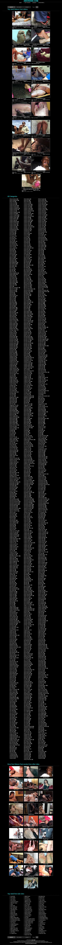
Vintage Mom (13, 738)
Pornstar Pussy (14, 623)
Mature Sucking (14, 571)
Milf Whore (12, 586)
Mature (19, 28)
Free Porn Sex (27, 933)
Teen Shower (41, 719)
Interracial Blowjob (29, 499)
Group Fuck (13, 466)
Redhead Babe (27, 644)
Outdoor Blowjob (42, 606)
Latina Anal (27, 518)
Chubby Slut (41, 365)
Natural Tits (27, 599)
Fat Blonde (27, 430)
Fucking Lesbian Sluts (15, 918)
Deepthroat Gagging (29, 397)
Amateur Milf (27, 217)
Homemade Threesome (43, 484)
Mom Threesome (28, 590)
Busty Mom (41, 353)
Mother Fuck (13, 595)
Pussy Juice (13, 637)
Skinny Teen (27, 677)
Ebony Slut (41, 422)
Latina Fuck (27, 521)
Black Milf (13, 306)
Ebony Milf (27, 419)
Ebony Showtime (42, 913)
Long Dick (26, 553)
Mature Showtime (28, 928)
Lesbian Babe (27, 530)
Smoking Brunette (28, 682)
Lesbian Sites (27, 924)
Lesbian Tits (41, 548)
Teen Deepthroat (42, 709)
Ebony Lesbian (28, 418)
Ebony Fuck (41, 414)
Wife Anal (12, 746)
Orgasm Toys (41, 604)
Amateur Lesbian (14, 217)
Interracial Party (13, 507)
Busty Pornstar (13, 355)
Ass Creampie (13, 254)
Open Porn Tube (28, 934)
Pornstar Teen (13, 624)
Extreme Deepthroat (29, 426)
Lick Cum (12, 550)
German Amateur (14, 450)
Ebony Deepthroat (28, 413)
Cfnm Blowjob (27, 356)
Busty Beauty (41, 349)
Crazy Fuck (13, 384)
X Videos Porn (13, 933)
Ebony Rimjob (27, 422)
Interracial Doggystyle (29, 501)
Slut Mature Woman (14, 930)
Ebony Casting (42, 410)
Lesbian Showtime (14, 924)
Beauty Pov (41, 274)
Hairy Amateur (13, 467)
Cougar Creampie (28, 378)
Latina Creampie (42, 520)
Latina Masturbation (43, 522)
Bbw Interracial (13, 263)
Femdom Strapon (42, 437)
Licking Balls (27, 550)
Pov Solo (26, 628)
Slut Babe (27, 678)
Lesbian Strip (27, 546)
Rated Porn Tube (42, 907)
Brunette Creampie (28, 339)
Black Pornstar (13, 308)
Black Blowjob (42, 300)
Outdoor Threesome (14, 610)
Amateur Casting (28, 205)
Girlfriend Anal (27, 456)
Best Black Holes (42, 909)
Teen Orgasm (13, 717)
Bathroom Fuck (28, 259)
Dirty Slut (40, 402)
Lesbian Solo (13, 545)
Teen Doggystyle (28, 710)
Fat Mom (12, 434)
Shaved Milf (27, 667)
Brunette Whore (13, 347)
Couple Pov (27, 382)
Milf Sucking (41, 583)
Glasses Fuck (13, 460)
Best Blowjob (13, 277)
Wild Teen (12, 751)
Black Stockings (14, 312)
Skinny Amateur (28, 670)
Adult (11, 904)
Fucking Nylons (42, 920)
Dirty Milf (26, 402)
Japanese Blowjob (14, 509)
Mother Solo (27, 596)
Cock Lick (12, 374)
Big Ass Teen (13, 285)
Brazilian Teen (27, 333)
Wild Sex (26, 750)
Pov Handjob (41, 626)
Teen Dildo (12, 710)
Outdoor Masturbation (29, 608)
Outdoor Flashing (14, 607)
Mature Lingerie (13, 566)
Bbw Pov (12, 267)
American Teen (42, 230)
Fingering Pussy (14, 440)
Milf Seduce (13, 582)
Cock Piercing (27, 374)
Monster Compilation (29, 591)
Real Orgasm (13, 643)
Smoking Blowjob (14, 682)
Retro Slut (12, 653)
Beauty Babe (27, 271)
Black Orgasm (13, 307)
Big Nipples (27, 292)
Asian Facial (27, 245)
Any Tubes (41, 904)
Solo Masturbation (42, 685)
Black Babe (41, 299)
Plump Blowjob (42, 616)
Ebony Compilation (43, 411)
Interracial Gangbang (43, 503)
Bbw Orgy (26, 266)
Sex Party (12, 660)
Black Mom (27, 306)
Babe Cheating (13, 258)
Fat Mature (27, 433)
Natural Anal (41, 596)
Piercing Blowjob (42, 615)
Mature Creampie (42, 559)
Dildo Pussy (27, 398)
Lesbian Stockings (42, 545)
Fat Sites (26, 917)
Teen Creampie (42, 707)
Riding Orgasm (42, 656)
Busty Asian (13, 349)
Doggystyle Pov (28, 405)
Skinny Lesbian (28, 674)
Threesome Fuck (14, 727)
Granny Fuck (13, 464)
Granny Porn (13, 921)
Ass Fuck (41, 254)
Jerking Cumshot (28, 512)
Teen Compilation (28, 707)
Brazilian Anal (13, 332)
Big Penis (41, 292)
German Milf (13, 452)
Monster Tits (41, 592)
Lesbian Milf (27, 538)
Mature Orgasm (13, 567)
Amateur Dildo (41, 210)
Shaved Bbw (13, 663)
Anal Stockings (42, 237)
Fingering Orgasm (42, 439)
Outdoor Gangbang (43, 607)
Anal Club (26, 232)
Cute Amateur (41, 392)
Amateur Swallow (14, 225)
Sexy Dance (41, 660)
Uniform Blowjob (14, 733)
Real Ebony (41, 641)
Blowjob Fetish (13, 328)
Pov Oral (26, 627)
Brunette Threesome (43, 345)
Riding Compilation (14, 655)
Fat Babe (12, 430)
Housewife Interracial (29, 492)
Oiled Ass (41, 600)
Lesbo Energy (41, 924)
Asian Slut (41, 251)
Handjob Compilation (43, 474)
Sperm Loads (13, 690)
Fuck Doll (40, 447)
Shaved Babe (42, 661)
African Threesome (42, 201)
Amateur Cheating (14, 207)
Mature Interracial (14, 565)
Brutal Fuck (41, 347)
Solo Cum (41, 684)
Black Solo (13, 311)
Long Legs (41, 553)
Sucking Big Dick (14, 697)
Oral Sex (12, 604)
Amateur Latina (42, 216)
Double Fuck (27, 406)
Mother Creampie (42, 594)
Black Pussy (13, 310)
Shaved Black (42, 663)
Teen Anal (41, 702)
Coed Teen (12, 376)
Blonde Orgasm (13, 324)
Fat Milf (40, 433)
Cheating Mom (27, 359)
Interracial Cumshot (43, 500)
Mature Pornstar (42, 567)
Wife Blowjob (27, 746)
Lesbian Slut (41, 544)
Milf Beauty (41, 573)
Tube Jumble (41, 900)
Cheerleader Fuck (42, 360)
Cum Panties (27, 389)
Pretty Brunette (42, 629)
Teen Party (12, 718)
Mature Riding (27, 569)
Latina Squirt (41, 526)
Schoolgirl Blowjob (28, 657)
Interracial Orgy (42, 505)
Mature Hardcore (42, 563)
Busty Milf (27, 353)
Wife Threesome (42, 746)
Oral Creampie (42, 602)
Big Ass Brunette (28, 281)
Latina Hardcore (14, 522)
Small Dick (27, 680)
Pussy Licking (27, 637)
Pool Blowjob (27, 618)
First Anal (26, 440)
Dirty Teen (12, 403)
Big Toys (26, 296)
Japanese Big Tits (42, 508)
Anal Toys (12, 240)
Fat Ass (40, 429)
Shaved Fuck (27, 665)
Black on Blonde (28, 316)
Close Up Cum (42, 370)
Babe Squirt (13, 259)
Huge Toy (12, 497)
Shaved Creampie (14, 665)
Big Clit (12, 286)
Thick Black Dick (42, 725)
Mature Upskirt (13, 573)
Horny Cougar (41, 487)
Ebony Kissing (13, 418)
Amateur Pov (41, 220)
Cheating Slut (41, 359)
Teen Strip (26, 722)
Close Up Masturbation (43, 372)
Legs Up (26, 529)
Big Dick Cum (13, 291)
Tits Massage (27, 731)
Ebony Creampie (14, 413)
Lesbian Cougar (14, 533)
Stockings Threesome (43, 693)
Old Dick (12, 602)
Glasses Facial (42, 459)
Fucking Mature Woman (29, 920)
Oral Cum (12, 603)
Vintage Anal (13, 734)
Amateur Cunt (13, 210)
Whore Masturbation (14, 744)
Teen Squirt (41, 721)
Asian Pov (41, 250)
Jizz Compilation (42, 512)
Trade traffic (33, 939)
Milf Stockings (13, 583)
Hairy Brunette (13, 470)
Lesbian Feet (27, 534)
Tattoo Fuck (27, 701)
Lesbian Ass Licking (14, 530)
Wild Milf (40, 748)
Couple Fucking (28, 381)
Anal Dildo (41, 233)
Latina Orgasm (42, 524)
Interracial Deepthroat (15, 501)
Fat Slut (40, 434)
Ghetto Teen (41, 455)
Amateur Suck (42, 224)
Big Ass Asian (13, 279)
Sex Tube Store (27, 908)
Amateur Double (42, 212)
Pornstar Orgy (41, 622)
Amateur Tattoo (42, 225)
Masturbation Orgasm (15, 555)
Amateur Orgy (13, 220)
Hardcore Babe (28, 476)
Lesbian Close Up (28, 532)
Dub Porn (26, 897)
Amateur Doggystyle (15, 212)
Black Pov (27, 308)
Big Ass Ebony (14, 282)
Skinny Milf (12, 676)
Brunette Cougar (14, 339)
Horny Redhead (28, 491)
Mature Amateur (28, 555)
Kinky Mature (41, 516)
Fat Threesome (28, 435)
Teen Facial (13, 711)
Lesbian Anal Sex (42, 529)
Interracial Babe (42, 497)
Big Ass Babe (27, 279)
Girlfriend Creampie (14, 458)
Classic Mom (41, 368)
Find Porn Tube (42, 933)
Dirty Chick (27, 401)
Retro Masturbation (14, 652)
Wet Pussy (41, 741)
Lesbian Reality (42, 542)
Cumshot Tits (27, 392)
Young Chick (27, 755)
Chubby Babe (41, 361)
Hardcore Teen (13, 480)
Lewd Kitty (12, 896)
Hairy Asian (41, 467)
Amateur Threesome (29, 226)
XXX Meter (12, 932)
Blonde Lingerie (13, 323)
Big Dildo (12, 292)
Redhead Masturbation (15, 647)
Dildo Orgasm (13, 398)
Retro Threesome (28, 653)
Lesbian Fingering (14, 536)
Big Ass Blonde (13, 281)
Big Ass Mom (27, 283)
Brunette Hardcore (43, 340)
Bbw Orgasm (13, 266)
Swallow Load (27, 700)
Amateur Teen (13, 226)
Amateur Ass (27, 203)
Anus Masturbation (42, 240)
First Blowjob (41, 440)
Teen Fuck (27, 713)
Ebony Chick (27, 411)
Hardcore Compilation (15, 477)
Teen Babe (27, 704)
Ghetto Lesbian (14, 455)
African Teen (27, 201)
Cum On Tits (13, 389)
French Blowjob (13, 447)
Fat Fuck (26, 431)
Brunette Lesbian (14, 341)
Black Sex (27, 310)
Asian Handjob (27, 246)
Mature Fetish (13, 562)
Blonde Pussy (13, 325)
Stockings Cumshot (43, 692)
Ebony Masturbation (43, 418)
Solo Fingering (27, 685)
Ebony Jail (27, 417)
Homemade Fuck (14, 483)
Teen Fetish (27, 711)
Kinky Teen (12, 517)
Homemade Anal (42, 480)
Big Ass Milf (13, 283)
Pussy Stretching (28, 639)
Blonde (28, 191)
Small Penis (41, 680)
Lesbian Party (27, 541)
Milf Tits (40, 585)
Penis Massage (13, 612)
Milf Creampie (13, 575)
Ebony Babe (13, 409)
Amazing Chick (27, 229)
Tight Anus (12, 729)
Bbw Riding (27, 267)
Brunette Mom (41, 341)
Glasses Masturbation (29, 460)
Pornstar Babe (13, 619)
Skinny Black (27, 672)
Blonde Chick (27, 319)
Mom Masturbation (14, 589)
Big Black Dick (28, 285)
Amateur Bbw (13, 204)
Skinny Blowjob (14, 673)
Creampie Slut (13, 385)
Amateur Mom (42, 217)
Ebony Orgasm (14, 421)
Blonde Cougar (42, 319)
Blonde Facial (41, 320)
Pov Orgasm (41, 627)
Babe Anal (13, 257)
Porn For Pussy (42, 914)
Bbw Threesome (28, 270)
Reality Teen (41, 643)
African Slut (13, 201)
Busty (41, 82)
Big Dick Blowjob (28, 290)
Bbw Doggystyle (14, 262)
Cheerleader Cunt (28, 360)
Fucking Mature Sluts (43, 918)
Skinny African (13, 670)
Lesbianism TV (41, 922)
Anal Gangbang (42, 234)
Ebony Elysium (27, 912)
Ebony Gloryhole (42, 415)
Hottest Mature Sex (28, 922)
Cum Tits (26, 390)
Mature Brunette (14, 559)
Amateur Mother (14, 218)
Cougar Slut (27, 380)
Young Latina (27, 756)
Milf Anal (26, 573)
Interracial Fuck (28, 503)
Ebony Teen (41, 423)
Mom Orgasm (27, 589)
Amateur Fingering (28, 213)
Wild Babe (27, 747)
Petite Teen (27, 615)
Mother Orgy (13, 596)
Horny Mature (41, 488)
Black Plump (41, 307)
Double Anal (41, 405)
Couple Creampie (14, 381)
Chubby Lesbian (28, 364)
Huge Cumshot (42, 493)
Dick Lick (40, 397)
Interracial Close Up (14, 500)
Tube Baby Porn (13, 909)
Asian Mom (27, 249)
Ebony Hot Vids (13, 913)
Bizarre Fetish (41, 298)
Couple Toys (41, 382)
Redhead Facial (13, 645)
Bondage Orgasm (14, 329)
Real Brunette (41, 640)
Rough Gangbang (14, 657)
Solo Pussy (41, 686)
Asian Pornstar (27, 250)
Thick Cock (13, 726)
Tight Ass (26, 729)
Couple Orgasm (13, 382)
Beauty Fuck (27, 273)
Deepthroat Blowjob (29, 396)
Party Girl (26, 611)
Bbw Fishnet (27, 262)
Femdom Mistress (28, 437)
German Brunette (28, 451)
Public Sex (27, 635)
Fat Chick (12, 431)
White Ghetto (27, 742)
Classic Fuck (41, 366)
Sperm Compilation (14, 689)
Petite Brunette (27, 614)
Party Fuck (12, 611)
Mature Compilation (28, 559)
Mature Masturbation (29, 566)
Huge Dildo (13, 495)
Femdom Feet (13, 437)
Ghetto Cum (41, 454)
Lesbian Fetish (42, 534)
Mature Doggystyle (14, 561)
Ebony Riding (13, 422)
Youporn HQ (27, 903)
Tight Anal (41, 727)
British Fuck (27, 335)
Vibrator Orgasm (42, 733)
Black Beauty (27, 300)
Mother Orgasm (42, 595)
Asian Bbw (27, 242)
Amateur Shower (42, 221)
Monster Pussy (28, 592)
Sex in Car (27, 660)
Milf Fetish (27, 577)
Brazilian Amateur (42, 331)
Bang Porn (12, 916)
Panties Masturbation (29, 610)
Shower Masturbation (29, 669)
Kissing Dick (41, 517)
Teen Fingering (42, 711)
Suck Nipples (41, 694)
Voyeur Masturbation (29, 739)
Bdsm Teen (13, 271)
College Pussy (13, 377)
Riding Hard (27, 656)
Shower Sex (41, 669)
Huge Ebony (27, 495)
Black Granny (13, 304)
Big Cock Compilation (15, 287)
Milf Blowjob (27, 574)
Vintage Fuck (27, 735)
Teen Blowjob (13, 706)
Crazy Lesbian (27, 384)
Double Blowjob (13, 406)
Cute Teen (13, 396)
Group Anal (27, 464)
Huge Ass (41, 492)
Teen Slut (12, 721)
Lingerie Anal (41, 550)
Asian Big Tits (41, 242)
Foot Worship (13, 446)
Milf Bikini (12, 574)
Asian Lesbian (13, 247)
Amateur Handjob (42, 214)
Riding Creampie (28, 655)
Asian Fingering (42, 245)
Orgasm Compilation (29, 604)
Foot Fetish (41, 444)
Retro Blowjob (41, 649)
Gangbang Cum (42, 448)
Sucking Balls (27, 696)
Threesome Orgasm (29, 727)
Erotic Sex (41, 425)
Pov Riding (12, 628)
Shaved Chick (41, 664)
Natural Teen (13, 599)
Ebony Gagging (13, 415)
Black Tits (41, 314)
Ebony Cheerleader (14, 411)
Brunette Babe (13, 336)
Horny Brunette (14, 487)
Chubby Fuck (41, 362)
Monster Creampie (42, 591)
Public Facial (13, 633)
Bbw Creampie (42, 261)
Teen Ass (12, 704)
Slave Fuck (13, 678)
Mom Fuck (41, 587)
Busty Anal (41, 348)
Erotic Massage (28, 425)
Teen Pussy (13, 719)
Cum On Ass (41, 386)
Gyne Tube (26, 905)
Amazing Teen (27, 230)
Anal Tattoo (27, 238)
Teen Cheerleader (42, 706)
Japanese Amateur (28, 508)
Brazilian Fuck (41, 332)
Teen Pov (41, 718)
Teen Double (41, 710)
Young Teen (41, 758)
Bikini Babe (41, 296)
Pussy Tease (13, 640)
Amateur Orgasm (42, 218)
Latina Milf (13, 524)
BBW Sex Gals (27, 901)
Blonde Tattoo (41, 325)
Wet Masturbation (14, 741)
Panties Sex (41, 610)
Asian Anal (27, 241)
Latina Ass (41, 518)
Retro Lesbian (41, 651)
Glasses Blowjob (28, 459)
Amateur (35, 28)
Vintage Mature (28, 737)
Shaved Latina (42, 665)
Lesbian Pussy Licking (29, 542)
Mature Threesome (28, 571)
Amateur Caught (42, 205)
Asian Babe (13, 242)
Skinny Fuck (41, 673)
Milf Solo (26, 582)
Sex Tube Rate (13, 908)
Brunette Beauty (28, 336)
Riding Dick (41, 655)
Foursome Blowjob (28, 446)
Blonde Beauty (27, 318)
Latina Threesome (28, 528)
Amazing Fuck (41, 229)
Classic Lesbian (28, 368)
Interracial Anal (28, 497)
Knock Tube (41, 905)
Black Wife (13, 316)
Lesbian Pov (13, 542)
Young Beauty (13, 754)
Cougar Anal (13, 378)
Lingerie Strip (27, 552)
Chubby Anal (27, 361)
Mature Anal (41, 555)
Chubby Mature (42, 364)
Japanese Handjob (42, 509)
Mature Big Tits (14, 558)
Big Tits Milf (13, 296)
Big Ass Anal (41, 278)
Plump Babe (27, 616)
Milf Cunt (26, 575)
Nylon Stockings (14, 600)
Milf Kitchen (13, 579)
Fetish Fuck (27, 438)
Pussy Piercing (13, 639)
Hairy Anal (27, 467)
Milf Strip (26, 583)
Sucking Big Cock (43, 696)
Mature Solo (13, 570)
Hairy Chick (27, 470)
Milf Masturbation (28, 579)
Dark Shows (41, 910)
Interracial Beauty (14, 499)
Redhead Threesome (43, 648)
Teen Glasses (13, 714)
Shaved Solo (13, 668)
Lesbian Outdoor (14, 541)
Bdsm (16, 155)
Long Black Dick (14, 553)
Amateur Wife (27, 228)
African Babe (27, 199)
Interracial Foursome (14, 503)
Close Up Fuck (27, 372)
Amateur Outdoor (28, 220)
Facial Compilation (14, 427)
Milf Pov (40, 581)
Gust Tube (12, 905)
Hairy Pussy (13, 474)
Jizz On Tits (27, 513)
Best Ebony (27, 277)
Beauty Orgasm (13, 274)
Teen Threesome (42, 723)
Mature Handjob (28, 563)
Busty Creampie (42, 351)
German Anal (27, 450)
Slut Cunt (40, 678)
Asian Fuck (13, 246)
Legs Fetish (41, 528)
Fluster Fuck (41, 897)
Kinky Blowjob (42, 514)
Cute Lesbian (27, 394)
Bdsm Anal (41, 270)
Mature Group (13, 563)
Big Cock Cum (28, 287)
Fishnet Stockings (28, 444)
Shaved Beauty (28, 663)
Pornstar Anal (42, 618)
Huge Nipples (13, 496)
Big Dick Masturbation (43, 291)
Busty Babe (27, 349)
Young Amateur (42, 751)
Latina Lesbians (28, 522)
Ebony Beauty (42, 409)
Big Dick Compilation (43, 290)
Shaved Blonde (13, 664)
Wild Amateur (13, 747)
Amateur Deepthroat (29, 210)
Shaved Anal (27, 661)
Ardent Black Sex (28, 909)
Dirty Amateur (13, 400)
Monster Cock (13, 591)
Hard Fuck (41, 475)
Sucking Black (28, 697)
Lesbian (19, 46)
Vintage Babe (27, 734)
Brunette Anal (42, 335)
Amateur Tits (41, 226)
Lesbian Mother (13, 540)
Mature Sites (41, 928)
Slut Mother (13, 680)
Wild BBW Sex (27, 930)
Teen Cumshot (13, 709)
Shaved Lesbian (14, 667)
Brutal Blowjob (27, 347)
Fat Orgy (26, 434)
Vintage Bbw (41, 734)
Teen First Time (13, 713)
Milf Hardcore (41, 578)
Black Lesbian (27, 304)
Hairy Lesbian (41, 471)
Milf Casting (41, 574)
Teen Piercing (27, 718)
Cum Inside (27, 386)
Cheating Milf (13, 359)
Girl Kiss (12, 456)
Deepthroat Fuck (14, 397)
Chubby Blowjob (28, 362)
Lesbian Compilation (43, 532)
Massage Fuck (13, 554)
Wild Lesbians (27, 748)
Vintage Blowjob (14, 735)
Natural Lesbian (28, 598)
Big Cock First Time (43, 287)
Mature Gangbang (42, 562)
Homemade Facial (28, 481)
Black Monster (42, 306)
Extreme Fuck (41, 426)
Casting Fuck (13, 356)
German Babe (41, 450)
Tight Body (41, 729)
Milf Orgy (12, 581)
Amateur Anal (13, 203)
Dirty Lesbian (13, 402)
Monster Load (13, 592)
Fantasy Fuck (41, 427)
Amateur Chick (28, 207)
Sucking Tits (13, 700)
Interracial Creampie (29, 500)
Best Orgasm (27, 278)
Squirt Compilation (42, 690)
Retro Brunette (13, 651)
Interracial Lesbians (29, 504)
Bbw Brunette (27, 261)
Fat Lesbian (13, 433)
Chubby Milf (13, 365)
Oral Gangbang (42, 603)
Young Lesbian (42, 756)
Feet (21, 82)
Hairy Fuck (13, 471)
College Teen (27, 377)
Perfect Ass (27, 612)
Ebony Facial (42, 413)
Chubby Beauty (13, 362)
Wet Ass (40, 739)
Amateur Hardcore (14, 216)
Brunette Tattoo (13, 345)
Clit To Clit (26, 369)
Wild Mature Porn (42, 930)
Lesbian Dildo (27, 533)
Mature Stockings (42, 570)
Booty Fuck (13, 331)
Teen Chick (13, 707)
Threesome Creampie (43, 726)
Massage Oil (27, 554)
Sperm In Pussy (42, 689)
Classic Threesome (14, 369)
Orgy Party (12, 606)
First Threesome (42, 442)
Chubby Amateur (14, 361)
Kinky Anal (27, 514)
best (20, 2)
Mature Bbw (27, 557)
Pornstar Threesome (29, 624)
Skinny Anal (41, 670)
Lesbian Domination (43, 533)
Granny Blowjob (42, 463)
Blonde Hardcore (28, 322)
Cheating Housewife (29, 357)
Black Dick (27, 303)
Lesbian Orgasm (28, 540)
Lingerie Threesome (43, 552)
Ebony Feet (13, 414)
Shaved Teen (27, 668)
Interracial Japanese (14, 504)
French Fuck (27, 447)
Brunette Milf (27, 341)
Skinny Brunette (28, 673)
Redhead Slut (13, 648)
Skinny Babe (13, 672)
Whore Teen (27, 744)
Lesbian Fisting (28, 536)
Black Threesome (28, 314)
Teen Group (27, 714)
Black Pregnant (42, 308)
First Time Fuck (28, 443)
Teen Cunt (27, 709)
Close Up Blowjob (14, 370)
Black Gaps (12, 910)
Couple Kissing (42, 381)
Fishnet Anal (41, 443)
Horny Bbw (27, 485)
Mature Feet (41, 561)
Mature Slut (41, 569)
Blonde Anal (41, 316)
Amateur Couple (42, 208)
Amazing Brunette (14, 229)
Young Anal (13, 752)
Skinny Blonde (42, 672)
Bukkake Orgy (13, 348)
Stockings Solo (27, 693)
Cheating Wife (13, 360)
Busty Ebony (13, 352)
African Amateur (14, 199)
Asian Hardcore (42, 246)
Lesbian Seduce (14, 544)
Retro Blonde (27, 649)
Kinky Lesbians (28, 516)
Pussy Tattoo (41, 639)
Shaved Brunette (28, 664)
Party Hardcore (42, 611)
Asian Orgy (13, 250)
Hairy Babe (13, 468)
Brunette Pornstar (28, 343)
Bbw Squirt (12, 269)
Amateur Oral (27, 218)
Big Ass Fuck (27, 282)
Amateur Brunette (14, 205)
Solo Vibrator (41, 688)
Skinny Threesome (42, 677)
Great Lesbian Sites (28, 921)
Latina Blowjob (13, 520)
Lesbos (40, 925)
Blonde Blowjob (14, 319)
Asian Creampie (14, 245)
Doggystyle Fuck (14, 405)
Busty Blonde (13, 351)
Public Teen (41, 635)
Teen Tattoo (27, 723)
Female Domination (43, 435)
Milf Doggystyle (42, 575)
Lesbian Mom (41, 538)
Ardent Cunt (41, 908)
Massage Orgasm (42, 554)
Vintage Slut (27, 738)
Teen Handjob (42, 714)
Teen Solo (27, 721)
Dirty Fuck (41, 401)
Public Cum (41, 632)
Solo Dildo (12, 685)
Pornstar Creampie (14, 620)
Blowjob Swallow (28, 328)
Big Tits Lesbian (42, 295)
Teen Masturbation (43, 715)
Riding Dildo (13, 656)
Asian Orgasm (41, 249)
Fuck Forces (41, 899)
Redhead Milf (27, 647)
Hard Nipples (13, 476)
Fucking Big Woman (42, 917)
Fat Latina (41, 431)
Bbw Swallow (41, 269)
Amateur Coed (42, 207)
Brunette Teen (27, 345)
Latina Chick (27, 520)
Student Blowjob (28, 694)
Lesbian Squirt (27, 545)
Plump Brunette (13, 618)
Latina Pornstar (28, 525)
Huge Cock (27, 493)
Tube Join (12, 926)
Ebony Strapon (13, 423)
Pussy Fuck (41, 636)
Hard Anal (27, 475)
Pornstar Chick (42, 619)
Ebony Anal (41, 407)
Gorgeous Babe (42, 460)
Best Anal (26, 275)
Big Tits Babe (27, 294)
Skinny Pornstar (42, 676)
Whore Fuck (41, 743)
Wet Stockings (13, 742)
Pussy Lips (41, 637)
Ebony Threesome (14, 425)
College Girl (41, 376)
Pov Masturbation (14, 627)
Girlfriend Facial (28, 458)
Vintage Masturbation (15, 737)
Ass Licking (13, 255)
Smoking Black (42, 681)
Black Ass (27, 299)
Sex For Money (42, 659)
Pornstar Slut (27, 623)
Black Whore (41, 315)
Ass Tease (27, 255)
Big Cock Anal (27, 286)
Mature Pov (13, 569)
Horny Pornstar (13, 491)
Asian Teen (27, 253)
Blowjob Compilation (43, 327)
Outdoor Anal (27, 606)
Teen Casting (27, 706)
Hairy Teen (27, 474)
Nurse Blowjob (42, 599)
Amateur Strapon (14, 224)
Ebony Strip (27, 423)
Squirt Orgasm (13, 692)
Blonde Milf (27, 323)
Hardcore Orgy (27, 479)
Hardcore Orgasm (14, 479)
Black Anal (13, 299)
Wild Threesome (28, 751)
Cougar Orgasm (14, 380)
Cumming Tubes (42, 916)
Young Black (27, 754)
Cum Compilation (28, 385)
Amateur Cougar (28, 208)
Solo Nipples (13, 686)
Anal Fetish (13, 234)
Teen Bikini (41, 705)
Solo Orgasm (27, 686)
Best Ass (40, 275)
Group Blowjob (42, 464)
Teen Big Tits (27, 705)
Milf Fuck (41, 577)
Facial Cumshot (28, 427)
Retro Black (13, 649)
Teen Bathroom (42, 704)
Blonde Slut (27, 325)
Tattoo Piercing (27, 702)
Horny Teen (41, 491)
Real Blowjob (27, 640)
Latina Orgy (13, 525)
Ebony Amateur (28, 407)
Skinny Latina (13, 674)
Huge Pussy (27, 496)
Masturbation (22, 155)
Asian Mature (41, 247)
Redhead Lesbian (42, 645)
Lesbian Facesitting (14, 534)
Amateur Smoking (14, 222)
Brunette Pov (41, 343)
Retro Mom (41, 652)
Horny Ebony (13, 488)
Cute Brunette (41, 393)
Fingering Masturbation (29, 439)
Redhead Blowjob (42, 644)
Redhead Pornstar (42, 647)
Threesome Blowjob (29, 726)
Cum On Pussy (42, 388)
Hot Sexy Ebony (13, 914)
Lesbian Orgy (41, 540)
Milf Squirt (41, 582)
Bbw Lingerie (13, 265)
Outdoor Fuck (27, 607)
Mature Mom (41, 566)
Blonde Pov (41, 324)
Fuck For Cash (13, 448)
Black (22, 28)
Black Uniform (13, 315)
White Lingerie (42, 742)
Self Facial (12, 659)
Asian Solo (12, 253)
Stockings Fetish (14, 693)
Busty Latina (41, 352)
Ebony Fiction (41, 912)
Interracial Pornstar (28, 507)
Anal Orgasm (13, 236)
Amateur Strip (27, 224)
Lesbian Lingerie (28, 537)
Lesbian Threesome (29, 548)
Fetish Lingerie (13, 439)
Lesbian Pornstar (42, 541)
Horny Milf (12, 489)
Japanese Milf (27, 511)
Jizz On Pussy (13, 513)
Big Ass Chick (42, 281)
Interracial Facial (42, 501)
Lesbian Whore (28, 549)
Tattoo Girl (41, 701)
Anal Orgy (26, 236)
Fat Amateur (13, 429)
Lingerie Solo (13, 552)
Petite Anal (41, 612)
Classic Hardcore (14, 368)
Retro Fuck (27, 651)
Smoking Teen (27, 684)
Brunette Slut (27, 344)
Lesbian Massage (42, 537)
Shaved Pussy (42, 667)
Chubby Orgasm (28, 365)
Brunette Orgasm (14, 343)
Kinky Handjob (13, 516)
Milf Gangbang (13, 578)
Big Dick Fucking (28, 291)
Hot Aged (40, 921)
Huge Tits (41, 496)
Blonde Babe (13, 318)
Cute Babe (13, 393)
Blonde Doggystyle (28, 320)
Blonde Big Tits (42, 318)
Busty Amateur (28, 348)
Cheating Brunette (42, 356)
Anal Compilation (42, 232)
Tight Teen (27, 730)
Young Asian (27, 752)
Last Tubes (12, 899)
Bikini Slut (26, 298)
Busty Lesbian (13, 353)
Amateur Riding (28, 221)
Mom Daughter (27, 587)
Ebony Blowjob (14, 410)
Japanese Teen (42, 511)
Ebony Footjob (27, 414)
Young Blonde (41, 754)
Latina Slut (12, 526)
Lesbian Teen (13, 548)
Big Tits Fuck (27, 295)
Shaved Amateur (14, 661)
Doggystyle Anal (42, 403)
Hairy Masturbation (14, 472)
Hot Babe (12, 492)
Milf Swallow (13, 585)
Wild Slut (40, 750)
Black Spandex (27, 311)
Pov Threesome (42, 628)
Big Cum (40, 288)
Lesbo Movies (13, 925)
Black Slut (41, 310)
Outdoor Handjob (14, 608)
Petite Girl (41, 614)
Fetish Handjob (42, 438)
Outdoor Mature (42, 608)
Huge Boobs (13, 493)
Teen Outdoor (41, 717)
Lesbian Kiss (13, 537)
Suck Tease (13, 696)
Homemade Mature (43, 483)
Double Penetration (43, 406)
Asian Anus (41, 241)
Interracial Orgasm (28, 505)
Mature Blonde (27, 558)
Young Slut (12, 758)
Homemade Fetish (42, 481)
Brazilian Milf (13, 333)
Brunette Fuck (27, 340)
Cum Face (12, 386)
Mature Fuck (27, 562)
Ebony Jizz (41, 417)
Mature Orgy (27, 567)
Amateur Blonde (28, 204)
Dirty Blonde (41, 400)
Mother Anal (13, 594)
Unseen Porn (27, 916)
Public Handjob (42, 633)
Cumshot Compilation (43, 390)
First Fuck (12, 442)
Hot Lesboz (12, 922)
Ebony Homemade (14, 417)
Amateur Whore (13, 228)
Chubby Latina (13, 364)
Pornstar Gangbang (43, 620)
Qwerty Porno (27, 900)
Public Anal (27, 632)
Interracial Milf (42, 504)
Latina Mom (27, 524)
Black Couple (13, 303)
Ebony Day (12, 912)
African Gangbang (14, 200)
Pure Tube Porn (27, 907)
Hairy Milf (40, 472)
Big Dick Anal (13, 290)
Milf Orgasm (41, 579)
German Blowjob (14, 451)
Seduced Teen (41, 657)
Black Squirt (41, 311)
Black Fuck (41, 303)
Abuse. (35, 943)
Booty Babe (41, 329)
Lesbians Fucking (42, 549)
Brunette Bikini (13, 337)
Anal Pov (26, 237)
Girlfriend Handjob (42, 458)
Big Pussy (12, 294)
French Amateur (42, 446)
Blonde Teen (13, 327)
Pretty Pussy (41, 631)
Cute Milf (40, 394)
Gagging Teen (27, 448)
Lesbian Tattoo (42, 546)
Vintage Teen (41, 738)
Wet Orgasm (27, 741)
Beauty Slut (13, 275)
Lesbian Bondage (14, 532)
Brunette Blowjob (28, 337)
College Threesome (43, 377)
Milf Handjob (27, 578)
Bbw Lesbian (41, 263)
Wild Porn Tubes (42, 901)
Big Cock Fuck (13, 288)
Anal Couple (13, 233)
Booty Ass (27, 329)
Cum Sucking (41, 389)
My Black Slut (41, 896)
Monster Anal (41, 590)
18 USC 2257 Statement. (29, 943)
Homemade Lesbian (29, 483)
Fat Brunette (41, 430)
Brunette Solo (41, 344)
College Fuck (27, 376)
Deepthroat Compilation (43, 396)
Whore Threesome (42, 744)
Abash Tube (41, 903)
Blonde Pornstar (28, 324)
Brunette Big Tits (42, 336)
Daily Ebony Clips (28, 910)
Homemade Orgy (14, 484)
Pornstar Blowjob (28, 619)
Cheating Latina (42, 357)
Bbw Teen (12, 270)
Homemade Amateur (29, 480)
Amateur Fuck (42, 213)
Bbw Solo (41, 267)
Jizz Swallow (41, 513)
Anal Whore (27, 240)
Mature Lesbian (42, 565)
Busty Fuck (27, 352)
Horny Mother (41, 489)
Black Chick (41, 302)
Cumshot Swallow (14, 392)
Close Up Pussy (28, 373)
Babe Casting (41, 257)
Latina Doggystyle (14, 521)
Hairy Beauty (27, 468)
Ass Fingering (27, 254)
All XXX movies (27, 914)
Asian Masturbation (28, 247)
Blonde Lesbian (42, 322)
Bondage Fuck (42, 328)
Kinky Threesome (28, 517)
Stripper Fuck (13, 694)
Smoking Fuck (41, 682)
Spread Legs (27, 690)
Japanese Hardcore (14, 511)
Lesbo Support (27, 925)
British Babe (13, 335)
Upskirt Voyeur (27, 733)
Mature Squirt (27, 570)
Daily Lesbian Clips (14, 917)
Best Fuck (41, 277)
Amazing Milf (13, 230)
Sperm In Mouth (28, 689)
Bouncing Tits (27, 331)
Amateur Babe (42, 203)
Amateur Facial (14, 213)
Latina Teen (13, 528)
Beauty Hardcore (42, 273)
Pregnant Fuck (27, 629)
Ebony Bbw (27, 409)
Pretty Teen (13, 632)
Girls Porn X (27, 932)
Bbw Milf (40, 265)
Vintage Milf (41, 737)
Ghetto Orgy (27, 455)
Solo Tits (12, 688)
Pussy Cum (13, 636)
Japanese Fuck (28, 509)
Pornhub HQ (27, 899)
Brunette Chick (42, 337)
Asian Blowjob (13, 244)
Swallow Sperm (42, 700)
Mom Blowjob (41, 586)
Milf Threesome (28, 585)
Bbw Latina (27, 263)
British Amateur (42, 333)
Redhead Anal (13, 644)
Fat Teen (12, 435)
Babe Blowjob (28, 257)
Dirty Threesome (28, 403)
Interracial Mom (14, 505)
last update (27, 2)
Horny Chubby (27, 487)
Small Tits (12, 681)
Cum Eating (41, 385)
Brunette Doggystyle (43, 339)
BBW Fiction (27, 896)
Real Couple (27, 641)
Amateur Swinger (28, 225)
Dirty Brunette (13, 401)
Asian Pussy (13, 251)
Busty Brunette (28, 351)
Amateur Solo (27, 222)
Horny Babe (13, 485)
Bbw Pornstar (42, 266)
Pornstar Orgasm (28, 622)
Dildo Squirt (41, 398)
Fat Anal (26, 429)
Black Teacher (41, 312)
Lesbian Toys (13, 549)
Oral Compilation (28, 602)
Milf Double (13, 577)
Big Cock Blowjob (42, 286)
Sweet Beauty (13, 701)
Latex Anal (12, 518)
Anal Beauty (13, 232)
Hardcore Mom (42, 477)
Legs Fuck (12, 529)
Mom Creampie (13, 587)
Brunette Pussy (14, 344)
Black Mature (41, 304)
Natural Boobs (13, 598)
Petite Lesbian (13, 615)
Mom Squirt (13, 590)
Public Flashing (28, 633)
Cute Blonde (27, 393)
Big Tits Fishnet (13, 295)
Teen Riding (27, 719)
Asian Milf (12, 249)
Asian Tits (41, 253)
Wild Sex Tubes (13, 903)
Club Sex (40, 373)
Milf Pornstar (27, 581)
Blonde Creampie (14, 320)
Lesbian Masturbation (15, 538)
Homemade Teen (28, 484)
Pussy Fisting (27, 636)
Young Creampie (14, 756)
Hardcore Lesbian (28, 477)
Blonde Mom (41, 323)
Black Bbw (13, 300)
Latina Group (41, 521)
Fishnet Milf (13, 444)
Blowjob (38, 82)
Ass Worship (41, 255)
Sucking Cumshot (14, 698)
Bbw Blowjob (13, 261)
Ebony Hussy (27, 913)
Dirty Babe (27, 400)
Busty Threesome (42, 355)
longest (34, 2)
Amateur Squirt (42, 222)
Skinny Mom (27, 676)
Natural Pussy (42, 598)
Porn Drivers (13, 900)
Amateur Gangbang (14, 214)
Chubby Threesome (28, 366)
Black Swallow (28, 312)
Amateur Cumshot (42, 209)
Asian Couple (41, 244)
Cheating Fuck (13, 357)
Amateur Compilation (15, 208)
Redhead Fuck (27, 645)
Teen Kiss (12, 715)
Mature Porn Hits (14, 928)
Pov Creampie (27, 626)
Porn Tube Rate (13, 907)
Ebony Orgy (27, 421)
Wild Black (41, 747)
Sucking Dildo (27, 698)
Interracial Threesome (15, 508)
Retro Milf (26, 652)
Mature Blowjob (42, 558)
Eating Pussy (13, 407)
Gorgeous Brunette (28, 462)
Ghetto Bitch (13, 454)
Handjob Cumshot (14, 475)
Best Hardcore (13, 278)
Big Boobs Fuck (42, 285)
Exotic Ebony (13, 426)
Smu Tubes (12, 897)
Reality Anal (27, 643)
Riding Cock (41, 653)
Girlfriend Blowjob (42, 456)
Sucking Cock (42, 697)
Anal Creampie (27, 233)
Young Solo (27, 758)
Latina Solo (27, 526)
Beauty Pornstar (28, 274)
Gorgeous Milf (13, 463)
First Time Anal (13, 443)
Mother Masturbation (29, 595)
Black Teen (13, 314)
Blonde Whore (27, 327)
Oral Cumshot (27, 603)
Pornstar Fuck (27, 620)
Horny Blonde (41, 485)
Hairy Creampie (42, 470)
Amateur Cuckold (28, 209)
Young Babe (41, 752)
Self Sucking (27, 659)
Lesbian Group (42, 536)
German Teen (27, 452)
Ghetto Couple (27, 454)
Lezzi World (41, 926)
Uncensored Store (14, 901)
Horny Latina (27, 488)
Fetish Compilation (14, 438)
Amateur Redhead (14, 221)
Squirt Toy (26, 692)
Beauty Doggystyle (14, 273)
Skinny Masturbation (43, 674)
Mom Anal (27, 586)
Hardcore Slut (42, 479)
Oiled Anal (27, 600)
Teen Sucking (42, 722)
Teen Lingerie (27, 715)
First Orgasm (27, 442)
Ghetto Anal (41, 452)
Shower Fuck (13, 669)
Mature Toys (41, 571)
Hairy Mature (27, 472)
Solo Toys (27, 688)
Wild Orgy (12, 750)
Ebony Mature (13, 419)
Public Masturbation (14, 635)
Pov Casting (13, 626)
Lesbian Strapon (14, 546)
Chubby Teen (13, 366)
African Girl (27, 200)
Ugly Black (41, 731)
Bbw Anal (41, 259)
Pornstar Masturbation (15, 622)
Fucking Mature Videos (15, 920)
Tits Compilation (42, 730)
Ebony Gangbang (28, 415)
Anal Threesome (42, 238)
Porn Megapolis (27, 929)
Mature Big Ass (42, 557)
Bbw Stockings (27, 269)
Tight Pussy (13, 730)
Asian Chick (27, 244)
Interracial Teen (42, 507)
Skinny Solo (13, 677)
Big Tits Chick (41, 294)
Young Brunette (13, 755)
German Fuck (41, 451)
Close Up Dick (13, 372)
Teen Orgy (27, 717)
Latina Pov (41, 525)
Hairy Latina (27, 471)
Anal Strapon (13, 238)
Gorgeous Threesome (29, 463)
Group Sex (41, 466)
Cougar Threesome (43, 380)
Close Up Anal (41, 369)
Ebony (16, 28)
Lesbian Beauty (42, 530)
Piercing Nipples (14, 616)
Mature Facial (27, 561)
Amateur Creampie (14, 209)
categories (41, 2)
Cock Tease (41, 374)
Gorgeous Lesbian (42, 462)
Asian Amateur (13, 241)
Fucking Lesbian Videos (29, 918)
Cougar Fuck (41, 378)
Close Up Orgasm (14, 373)
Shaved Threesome (43, 668)
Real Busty (12, 641)
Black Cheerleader (28, 302)
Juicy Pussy (13, 514)
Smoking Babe (27, 681)
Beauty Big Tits (42, 271)
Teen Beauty (13, 705)
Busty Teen (27, 355)
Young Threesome (28, 759)
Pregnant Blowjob (14, 629)
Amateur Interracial (28, 216)
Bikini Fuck (12, 298)
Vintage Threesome (14, 739)
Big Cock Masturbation (29, 288)
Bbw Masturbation (28, 265)
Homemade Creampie (15, 481)
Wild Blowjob (13, 748)
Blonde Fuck (13, 322)
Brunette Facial (14, 340)
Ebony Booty (27, 410)
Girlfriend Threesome (15, 459)
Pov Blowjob (41, 624)
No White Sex (41, 932)
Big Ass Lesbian (42, 282)
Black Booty (13, 302)
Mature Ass (13, 557)
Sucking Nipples (42, 698)
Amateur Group (28, 214)
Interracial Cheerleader (43, 499)
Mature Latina (27, 565)
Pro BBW (40, 929)
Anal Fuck (27, 234)
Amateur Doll (27, 212)
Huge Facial (41, 495)
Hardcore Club (42, 476)
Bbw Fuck (41, 262)
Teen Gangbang (42, 713)
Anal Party (12, 237)
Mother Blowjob (28, 594)
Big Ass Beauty (42, 279)
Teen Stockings (13, 722)
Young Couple (41, 755)
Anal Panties (41, 236)
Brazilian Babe (27, 332)
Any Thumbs (27, 904)
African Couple (42, 199)
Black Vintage (27, 315)
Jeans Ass (12, 512)
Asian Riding (27, 251)
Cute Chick (13, 394)
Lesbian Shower (28, 544)
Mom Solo (41, 589)
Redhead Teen (27, 648)
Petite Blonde (13, 614)
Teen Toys (26, 725)
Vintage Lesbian (42, 735)
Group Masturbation (28, 466)
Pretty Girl (26, 631)
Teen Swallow (13, 723)
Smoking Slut (13, 684)
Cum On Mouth (28, 388)
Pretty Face (13, 631)
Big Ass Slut (41, 283)
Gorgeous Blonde (14, 462)
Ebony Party (41, 421)
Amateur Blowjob (42, 204)
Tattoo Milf (12, 702)
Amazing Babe (42, 228)
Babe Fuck (27, 258)
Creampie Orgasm (42, 384)
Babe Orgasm (41, 258)
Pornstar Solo (41, 623)
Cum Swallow (13, 390)
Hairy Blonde (41, 468)
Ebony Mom (41, 419)
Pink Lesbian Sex (14, 929)
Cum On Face (13, 388)
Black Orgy (27, 307)
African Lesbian (42, 200)
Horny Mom (27, 489)
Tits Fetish (13, 731)
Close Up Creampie (28, 370)
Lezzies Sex (27, 926)
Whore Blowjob (28, 743)
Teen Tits (12, 725)
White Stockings (14, 743)
